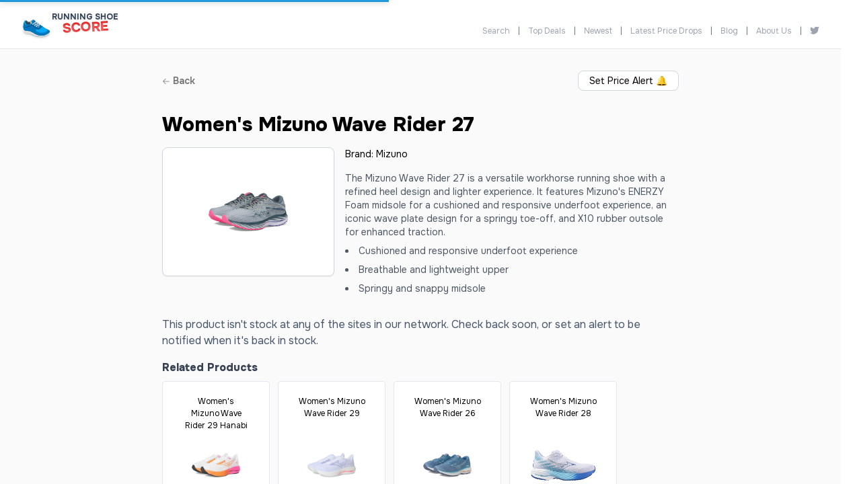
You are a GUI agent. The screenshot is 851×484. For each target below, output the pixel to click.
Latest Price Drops (666, 31)
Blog (729, 31)
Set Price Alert (628, 81)
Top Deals (547, 31)
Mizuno (392, 154)
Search (496, 31)
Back (178, 81)
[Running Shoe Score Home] (37, 27)
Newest (598, 31)
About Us (774, 31)
